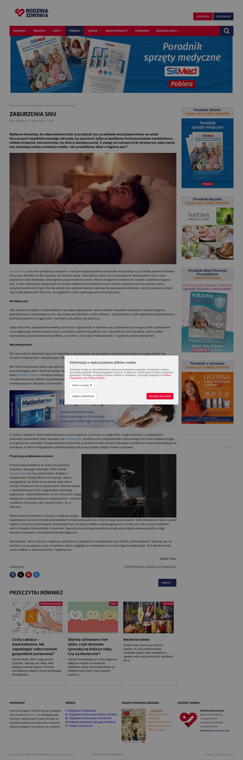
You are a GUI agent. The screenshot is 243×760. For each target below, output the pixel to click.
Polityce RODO (96, 378)
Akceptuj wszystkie (160, 396)
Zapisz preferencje (83, 396)
